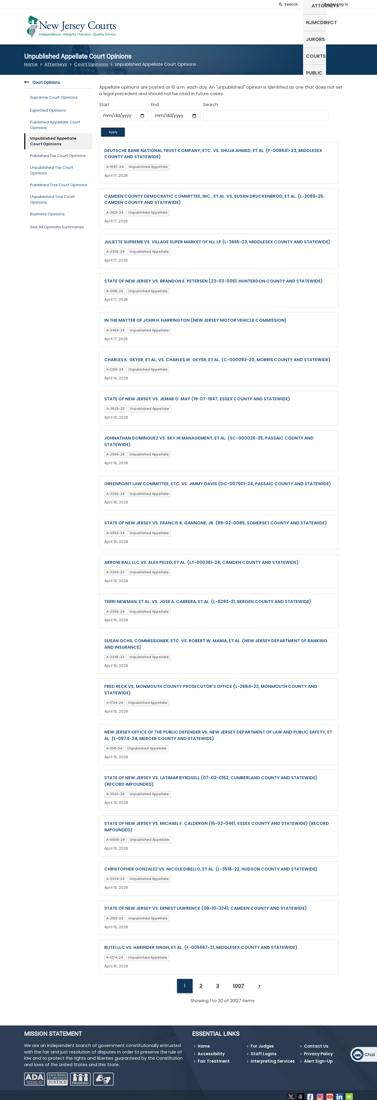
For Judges (262, 1043)
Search (210, 101)
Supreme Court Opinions (53, 94)
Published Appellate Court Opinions (55, 121)
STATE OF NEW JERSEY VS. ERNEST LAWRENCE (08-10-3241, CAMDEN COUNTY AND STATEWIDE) (205, 905)
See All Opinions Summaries (57, 223)
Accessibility (211, 1050)
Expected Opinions (48, 107)
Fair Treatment (214, 1058)
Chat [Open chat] (370, 1055)
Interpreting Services (273, 1058)
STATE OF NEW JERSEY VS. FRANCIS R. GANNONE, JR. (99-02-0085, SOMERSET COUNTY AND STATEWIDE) (215, 519)
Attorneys (226, 25)
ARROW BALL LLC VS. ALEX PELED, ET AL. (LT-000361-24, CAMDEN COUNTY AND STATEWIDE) (201, 558)
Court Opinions (91, 61)
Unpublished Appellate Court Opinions (53, 137)
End (155, 101)
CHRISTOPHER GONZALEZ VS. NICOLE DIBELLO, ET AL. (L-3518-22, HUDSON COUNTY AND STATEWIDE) (211, 865)
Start (104, 101)
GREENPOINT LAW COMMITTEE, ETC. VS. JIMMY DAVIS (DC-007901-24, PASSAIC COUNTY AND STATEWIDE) (217, 480)
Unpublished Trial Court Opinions (52, 195)
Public (341, 25)
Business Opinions (47, 210)
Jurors (292, 25)
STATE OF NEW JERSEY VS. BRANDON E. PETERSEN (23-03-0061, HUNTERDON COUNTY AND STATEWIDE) (213, 277)
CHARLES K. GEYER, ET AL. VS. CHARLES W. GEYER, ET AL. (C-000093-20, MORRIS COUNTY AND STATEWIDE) (217, 356)
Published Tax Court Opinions (58, 152)
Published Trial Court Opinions (58, 181)
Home (31, 61)
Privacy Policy (318, 1050)
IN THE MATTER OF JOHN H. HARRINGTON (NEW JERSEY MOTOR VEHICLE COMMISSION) (195, 317)
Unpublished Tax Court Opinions (51, 166)
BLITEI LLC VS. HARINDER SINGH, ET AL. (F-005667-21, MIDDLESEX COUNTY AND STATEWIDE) (200, 944)
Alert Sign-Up (318, 1058)
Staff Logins (264, 1050)
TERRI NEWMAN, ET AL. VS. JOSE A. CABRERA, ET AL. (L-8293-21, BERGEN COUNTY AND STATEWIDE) (207, 598)
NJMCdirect (261, 25)
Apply (113, 128)
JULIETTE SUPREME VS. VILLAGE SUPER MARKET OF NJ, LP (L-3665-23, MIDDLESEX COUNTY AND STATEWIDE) (217, 238)
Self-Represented (185, 25)
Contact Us (316, 1043)
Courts (318, 25)
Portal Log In (336, 4)
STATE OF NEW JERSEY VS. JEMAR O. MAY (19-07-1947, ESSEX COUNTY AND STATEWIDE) (197, 395)
